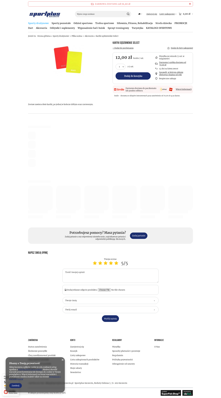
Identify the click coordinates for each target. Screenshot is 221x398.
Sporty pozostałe (61, 23)
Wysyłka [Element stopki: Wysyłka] (116, 346)
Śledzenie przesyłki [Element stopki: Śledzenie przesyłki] (37, 351)
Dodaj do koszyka (133, 76)
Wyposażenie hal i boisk (91, 28)
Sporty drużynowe (38, 23)
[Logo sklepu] (45, 14)
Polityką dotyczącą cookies (30, 369)
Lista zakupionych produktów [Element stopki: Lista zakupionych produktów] (84, 359)
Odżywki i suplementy (62, 28)
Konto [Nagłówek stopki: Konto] (72, 340)
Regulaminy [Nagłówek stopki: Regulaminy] (117, 340)
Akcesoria (41, 28)
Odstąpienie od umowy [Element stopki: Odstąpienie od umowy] (123, 364)
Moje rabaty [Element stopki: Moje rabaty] (76, 368)
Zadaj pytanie (138, 235)
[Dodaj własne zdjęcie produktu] (119, 289)
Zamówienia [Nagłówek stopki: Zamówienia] (33, 340)
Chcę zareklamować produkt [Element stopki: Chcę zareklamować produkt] (42, 355)
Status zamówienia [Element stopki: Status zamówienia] (37, 346)
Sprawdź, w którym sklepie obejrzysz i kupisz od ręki (171, 73)
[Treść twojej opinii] (110, 276)
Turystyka (137, 28)
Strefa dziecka (163, 23)
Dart (30, 28)
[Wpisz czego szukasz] (103, 14)
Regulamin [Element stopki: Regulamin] (117, 355)
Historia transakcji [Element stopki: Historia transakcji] (79, 364)
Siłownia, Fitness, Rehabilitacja (135, 23)
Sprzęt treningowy (118, 28)
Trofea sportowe (104, 23)
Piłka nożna (77, 36)
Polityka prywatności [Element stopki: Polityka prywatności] (122, 359)
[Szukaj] (128, 14)
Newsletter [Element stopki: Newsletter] (75, 372)
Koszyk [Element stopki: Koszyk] (73, 351)
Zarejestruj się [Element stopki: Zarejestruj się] (77, 346)
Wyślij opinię (110, 318)
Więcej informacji (184, 89)
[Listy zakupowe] (167, 14)
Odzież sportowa (83, 23)
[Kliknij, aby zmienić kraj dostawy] (140, 14)
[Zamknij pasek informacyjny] (190, 4)
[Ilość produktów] (120, 66)
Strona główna (44, 36)
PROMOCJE (180, 23)
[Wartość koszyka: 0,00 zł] (186, 14)
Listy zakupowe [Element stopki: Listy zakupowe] (78, 355)
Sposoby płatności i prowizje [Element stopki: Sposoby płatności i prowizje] (126, 351)
